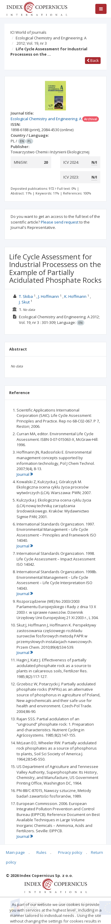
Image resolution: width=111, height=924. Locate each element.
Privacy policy (70, 852)
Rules (41, 852)
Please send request (59, 222)
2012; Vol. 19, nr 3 (32, 43)
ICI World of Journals (28, 32)
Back (93, 60)
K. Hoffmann (75, 296)
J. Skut (24, 302)
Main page (15, 852)
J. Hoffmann (48, 296)
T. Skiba (26, 296)
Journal (25, 474)
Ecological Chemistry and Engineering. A (51, 38)
